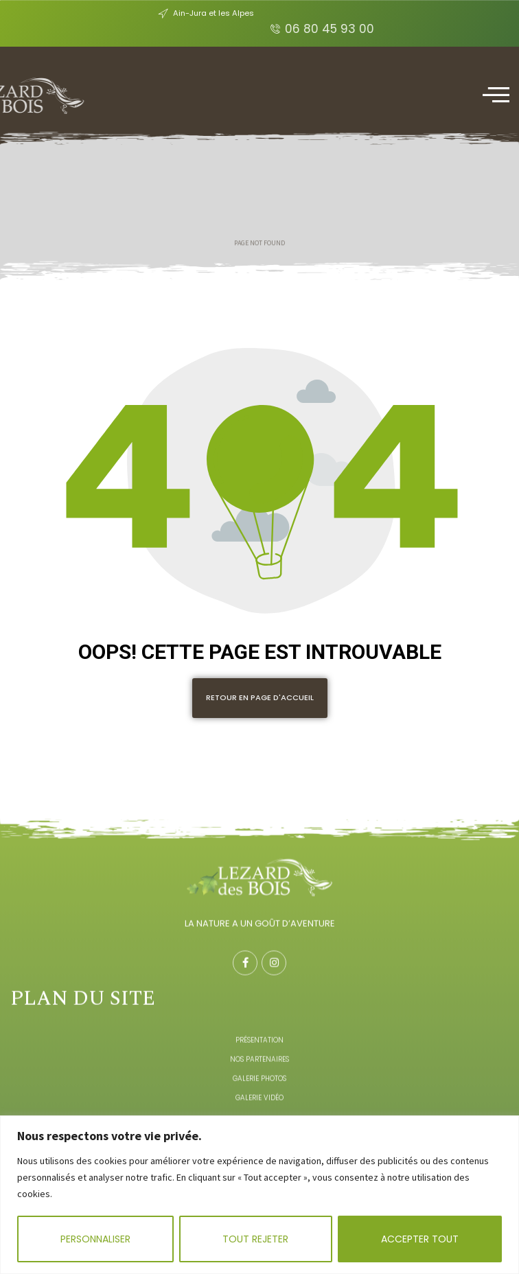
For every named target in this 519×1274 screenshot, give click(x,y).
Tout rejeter (255, 1239)
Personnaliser (95, 1239)
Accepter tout (420, 1239)
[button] (259, 698)
